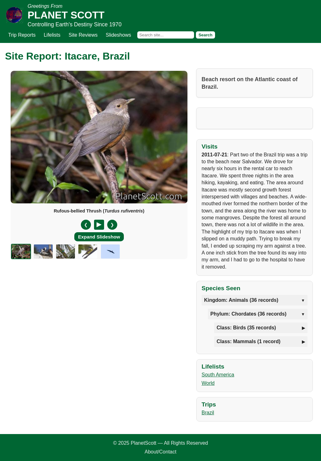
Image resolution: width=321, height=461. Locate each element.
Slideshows (118, 35)
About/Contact (160, 451)
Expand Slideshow (99, 236)
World (208, 383)
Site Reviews (83, 35)
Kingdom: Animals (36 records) (241, 300)
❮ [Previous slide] (86, 224)
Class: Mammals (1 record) (249, 341)
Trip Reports (21, 35)
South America (218, 374)
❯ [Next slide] (112, 224)
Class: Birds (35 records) (246, 327)
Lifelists (52, 35)
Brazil (208, 412)
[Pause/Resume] (99, 225)
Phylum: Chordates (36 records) (248, 314)
